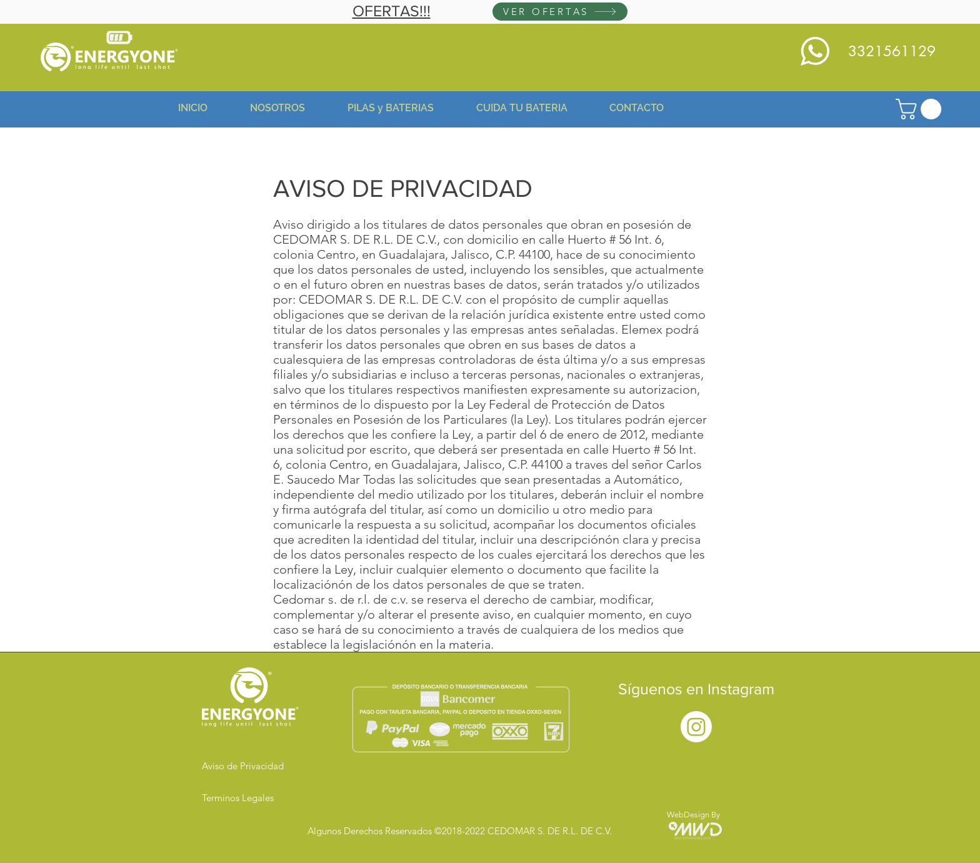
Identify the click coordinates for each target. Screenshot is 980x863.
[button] (921, 109)
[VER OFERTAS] (560, 11)
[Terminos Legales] (246, 797)
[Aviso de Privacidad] (246, 765)
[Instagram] (696, 726)
